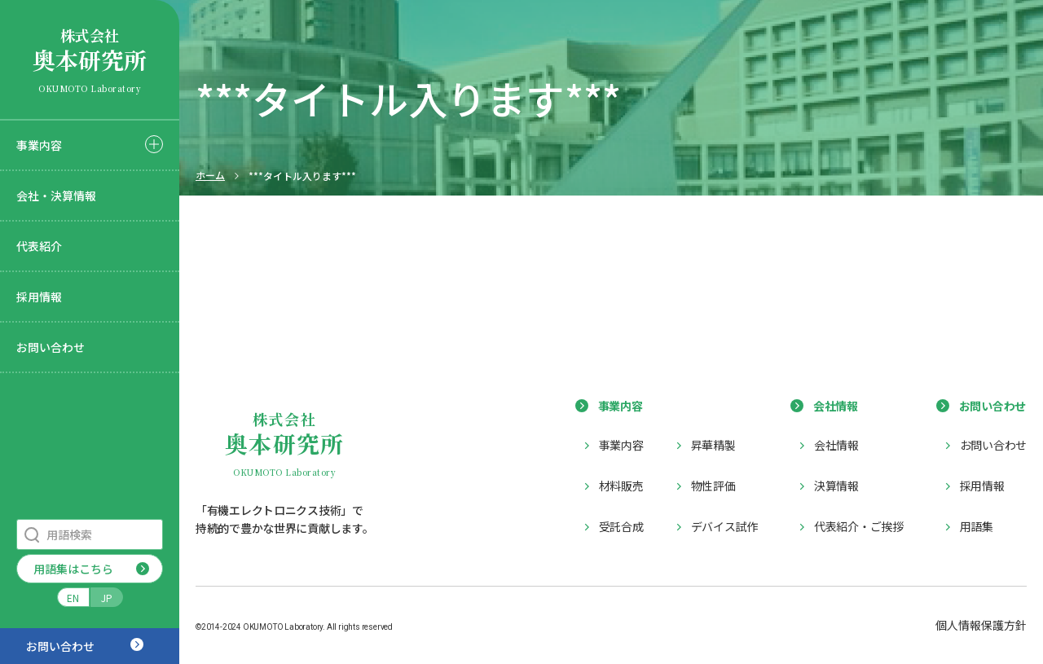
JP (106, 598)
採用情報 (39, 296)
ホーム (210, 175)
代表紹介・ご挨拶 (859, 526)
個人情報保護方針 (981, 625)
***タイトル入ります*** (302, 176)
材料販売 (621, 485)
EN (73, 598)
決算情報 (836, 485)
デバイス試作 (724, 526)
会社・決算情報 (56, 195)
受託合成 (621, 526)
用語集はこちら (73, 569)
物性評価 (713, 485)
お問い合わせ (50, 347)
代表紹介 (39, 246)
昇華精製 (713, 445)
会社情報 (836, 445)
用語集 (976, 526)
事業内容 (39, 145)
